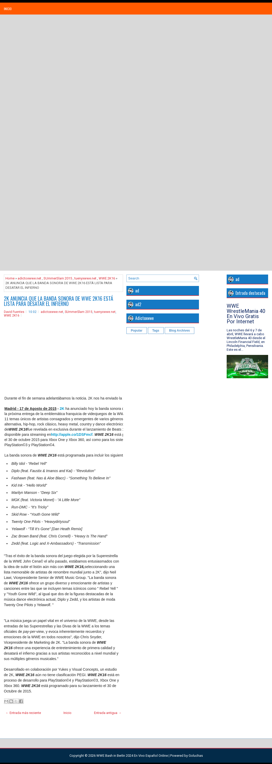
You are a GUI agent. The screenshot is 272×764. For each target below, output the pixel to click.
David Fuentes (14, 312)
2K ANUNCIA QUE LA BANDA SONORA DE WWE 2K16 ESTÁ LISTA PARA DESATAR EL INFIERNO (58, 301)
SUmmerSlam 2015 (58, 278)
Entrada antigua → (107, 713)
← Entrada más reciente (23, 713)
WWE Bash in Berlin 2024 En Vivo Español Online (132, 756)
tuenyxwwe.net (85, 278)
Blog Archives (179, 330)
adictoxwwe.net (29, 278)
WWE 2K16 (107, 278)
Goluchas (196, 756)
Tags (155, 330)
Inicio (8, 8)
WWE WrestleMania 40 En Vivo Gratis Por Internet (246, 314)
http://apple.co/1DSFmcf (71, 434)
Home (10, 278)
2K (62, 408)
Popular (136, 330)
